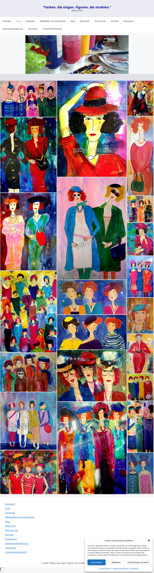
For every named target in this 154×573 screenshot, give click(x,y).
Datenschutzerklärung (121, 568)
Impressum (134, 568)
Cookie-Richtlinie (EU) (52, 28)
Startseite (7, 21)
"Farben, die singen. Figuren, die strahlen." (77, 7)
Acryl (18, 21)
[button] (149, 540)
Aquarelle (30, 21)
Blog (73, 21)
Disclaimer (33, 28)
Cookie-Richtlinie (105, 568)
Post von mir (100, 21)
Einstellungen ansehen (138, 562)
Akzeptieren (96, 562)
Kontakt (114, 21)
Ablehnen (116, 562)
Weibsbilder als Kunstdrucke (53, 21)
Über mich (84, 21)
